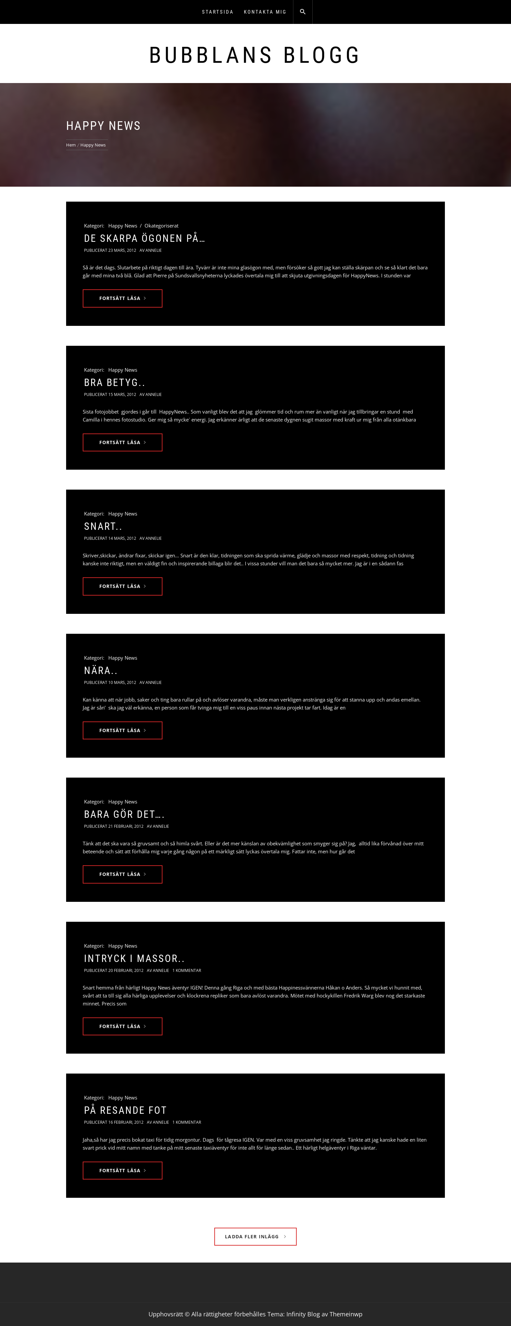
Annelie (154, 250)
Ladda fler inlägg (255, 1236)
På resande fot (125, 1110)
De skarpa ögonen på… (145, 238)
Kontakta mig (265, 12)
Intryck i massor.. (134, 958)
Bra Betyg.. (115, 382)
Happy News (122, 225)
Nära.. (101, 670)
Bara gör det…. (124, 814)
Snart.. (103, 526)
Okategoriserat (161, 225)
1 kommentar (186, 970)
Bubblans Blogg (255, 55)
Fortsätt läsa (122, 298)
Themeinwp (346, 1314)
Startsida (218, 12)
